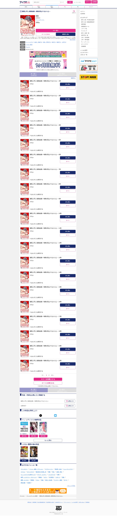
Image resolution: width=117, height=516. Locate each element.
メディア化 (84, 28)
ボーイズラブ (30, 472)
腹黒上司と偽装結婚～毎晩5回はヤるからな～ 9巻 (45, 199)
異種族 (32, 480)
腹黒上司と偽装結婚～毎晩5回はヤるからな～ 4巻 (45, 125)
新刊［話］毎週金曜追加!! (87, 22)
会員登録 (94, 2)
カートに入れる (46, 34)
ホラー (45, 477)
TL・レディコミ (85, 42)
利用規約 (87, 502)
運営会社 (29, 502)
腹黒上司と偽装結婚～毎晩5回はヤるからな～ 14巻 (45, 273)
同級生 (40, 477)
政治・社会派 (48, 480)
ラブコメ (23, 472)
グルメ (37, 480)
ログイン (88, 2)
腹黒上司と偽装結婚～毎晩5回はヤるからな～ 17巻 (45, 317)
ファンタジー (24, 469)
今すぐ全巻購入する (48, 379)
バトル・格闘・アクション (36, 469)
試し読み (67, 84)
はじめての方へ (84, 52)
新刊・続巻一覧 (85, 33)
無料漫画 (83, 24)
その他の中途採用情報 (92, 72)
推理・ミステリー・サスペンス (29, 477)
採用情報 (34, 502)
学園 (49, 472)
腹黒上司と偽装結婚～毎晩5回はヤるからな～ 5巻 (45, 140)
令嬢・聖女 (59, 472)
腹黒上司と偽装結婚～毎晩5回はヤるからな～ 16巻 (45, 302)
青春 (63, 477)
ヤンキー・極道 (58, 480)
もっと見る (48, 441)
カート (67, 88)
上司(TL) (64, 42)
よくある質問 (83, 50)
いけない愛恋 (29, 45)
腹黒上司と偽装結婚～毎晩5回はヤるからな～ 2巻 (45, 96)
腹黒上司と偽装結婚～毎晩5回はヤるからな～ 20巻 (45, 361)
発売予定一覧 (84, 35)
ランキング (84, 30)
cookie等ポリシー (59, 502)
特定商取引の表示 (50, 502)
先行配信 (51, 477)
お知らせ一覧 (83, 54)
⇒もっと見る (71, 486)
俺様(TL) (59, 42)
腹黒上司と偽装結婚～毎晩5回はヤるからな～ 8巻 (45, 184)
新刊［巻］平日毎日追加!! (87, 19)
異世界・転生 (58, 469)
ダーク (65, 480)
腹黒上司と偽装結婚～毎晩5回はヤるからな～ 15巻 (45, 287)
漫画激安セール (85, 26)
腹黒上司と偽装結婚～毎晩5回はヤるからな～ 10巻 (45, 214)
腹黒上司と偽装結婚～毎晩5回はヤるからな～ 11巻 (45, 228)
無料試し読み (65, 34)
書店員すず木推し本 (41, 472)
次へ (52, 375)
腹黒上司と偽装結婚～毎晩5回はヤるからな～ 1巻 (45, 81)
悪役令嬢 (23, 483)
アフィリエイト (67, 502)
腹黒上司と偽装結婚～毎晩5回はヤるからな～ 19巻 (45, 346)
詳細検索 (83, 46)
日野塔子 (38, 17)
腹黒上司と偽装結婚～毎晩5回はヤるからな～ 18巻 (45, 331)
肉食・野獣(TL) (47, 42)
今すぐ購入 (55, 30)
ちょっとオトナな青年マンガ (28, 475)
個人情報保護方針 (41, 502)
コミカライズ (51, 475)
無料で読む (24, 436)
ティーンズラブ (30, 42)
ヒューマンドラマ (68, 469)
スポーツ (58, 477)
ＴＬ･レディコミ (40, 19)
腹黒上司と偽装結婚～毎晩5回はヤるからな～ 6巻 (45, 155)
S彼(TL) (54, 42)
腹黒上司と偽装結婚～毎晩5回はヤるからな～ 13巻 (45, 258)
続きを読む (73, 40)
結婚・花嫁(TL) (38, 42)
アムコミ (28, 47)
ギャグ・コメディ (41, 475)
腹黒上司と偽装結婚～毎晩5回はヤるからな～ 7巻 (45, 169)
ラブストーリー (49, 469)
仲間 (58, 475)
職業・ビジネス (25, 480)
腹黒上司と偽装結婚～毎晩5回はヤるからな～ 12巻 (45, 243)
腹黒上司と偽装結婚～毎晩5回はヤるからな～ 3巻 (45, 111)
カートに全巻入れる (48, 383)
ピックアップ (83, 17)
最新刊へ (73, 78)
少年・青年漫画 (85, 39)
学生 (53, 472)
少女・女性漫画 (85, 37)
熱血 (42, 480)
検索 (70, 2)
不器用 (29, 483)
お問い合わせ (81, 502)
